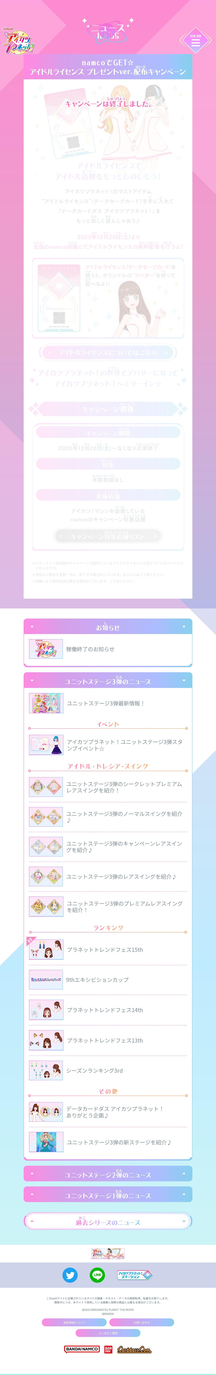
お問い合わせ (142, 1323)
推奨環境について (74, 1323)
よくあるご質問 (108, 1334)
